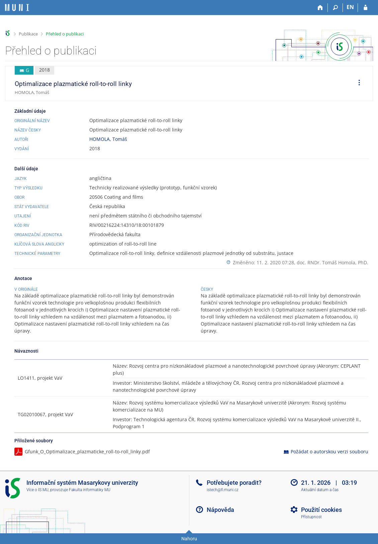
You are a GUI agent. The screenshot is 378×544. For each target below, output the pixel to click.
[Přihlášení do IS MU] (365, 7)
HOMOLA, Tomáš (108, 139)
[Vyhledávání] (335, 7)
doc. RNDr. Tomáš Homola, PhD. (332, 262)
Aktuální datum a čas (320, 489)
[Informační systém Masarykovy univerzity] (17, 7)
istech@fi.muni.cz (223, 489)
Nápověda (220, 509)
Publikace (28, 34)
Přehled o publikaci (65, 34)
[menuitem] (357, 83)
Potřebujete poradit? (234, 482)
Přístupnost (311, 517)
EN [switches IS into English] (350, 7)
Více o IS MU (37, 489)
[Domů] (320, 7)
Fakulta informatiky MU (89, 489)
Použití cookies (321, 509)
